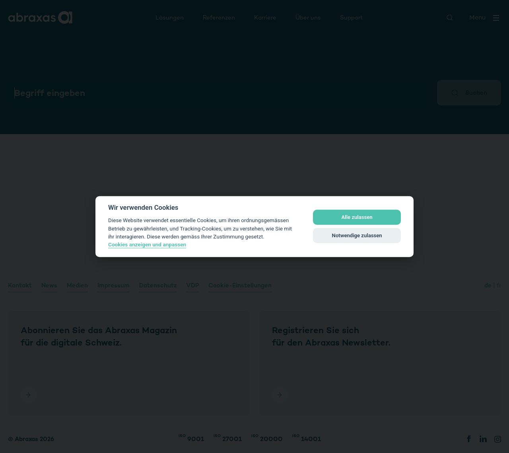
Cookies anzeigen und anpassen (147, 244)
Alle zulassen (357, 217)
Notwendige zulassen (357, 235)
